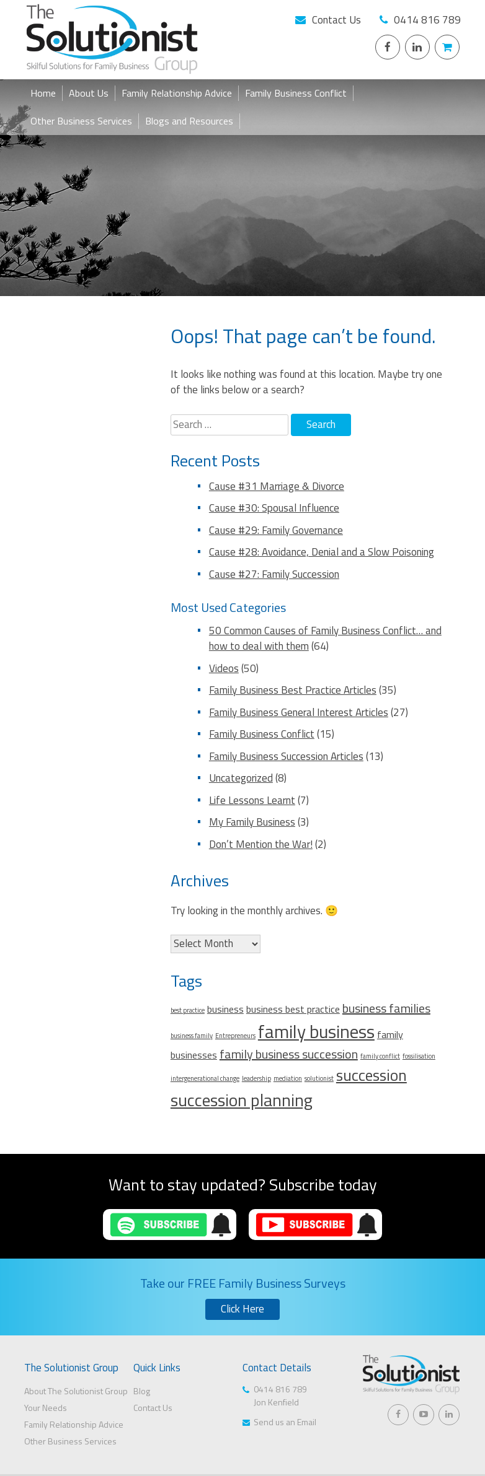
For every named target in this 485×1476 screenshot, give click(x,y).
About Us (89, 92)
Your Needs (45, 1407)
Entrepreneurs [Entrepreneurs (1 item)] (235, 1036)
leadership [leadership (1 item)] (256, 1078)
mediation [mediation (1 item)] (288, 1078)
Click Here (242, 1309)
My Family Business (252, 822)
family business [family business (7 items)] (316, 1031)
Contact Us (336, 20)
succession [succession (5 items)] (371, 1075)
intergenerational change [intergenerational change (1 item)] (205, 1078)
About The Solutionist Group (76, 1390)
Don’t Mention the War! (261, 844)
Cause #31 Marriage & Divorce (276, 486)
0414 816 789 (427, 20)
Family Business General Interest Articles (298, 712)
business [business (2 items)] (225, 1009)
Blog (141, 1390)
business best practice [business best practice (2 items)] (293, 1009)
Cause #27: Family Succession (274, 574)
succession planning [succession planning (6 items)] (242, 1100)
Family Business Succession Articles (286, 756)
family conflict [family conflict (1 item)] (380, 1056)
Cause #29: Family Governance (276, 530)
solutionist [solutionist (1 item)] (319, 1078)
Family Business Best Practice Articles (292, 690)
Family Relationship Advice (177, 92)
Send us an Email (285, 1421)
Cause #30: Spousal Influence (274, 508)
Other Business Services (81, 120)
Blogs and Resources (189, 120)
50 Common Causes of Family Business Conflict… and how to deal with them (325, 638)
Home (43, 92)
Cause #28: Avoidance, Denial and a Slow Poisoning (321, 552)
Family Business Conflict (296, 92)
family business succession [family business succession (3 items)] (289, 1053)
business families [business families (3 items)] (386, 1008)
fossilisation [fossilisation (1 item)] (419, 1056)
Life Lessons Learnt (252, 800)
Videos (224, 668)
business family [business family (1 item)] (192, 1036)
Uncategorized (241, 778)
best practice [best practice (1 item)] (188, 1010)
